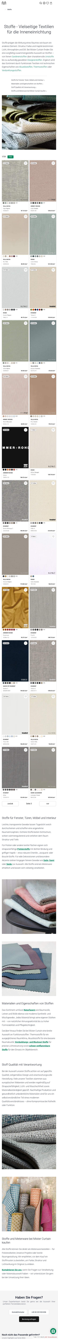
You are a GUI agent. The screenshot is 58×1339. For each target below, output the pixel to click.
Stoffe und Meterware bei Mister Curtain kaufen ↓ (29, 91)
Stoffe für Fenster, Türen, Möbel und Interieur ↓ (28, 80)
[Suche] (40, 3)
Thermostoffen (40, 67)
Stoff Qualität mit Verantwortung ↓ (23, 87)
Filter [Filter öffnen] (10, 157)
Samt (51, 860)
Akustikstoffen (25, 67)
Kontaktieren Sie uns (12, 1270)
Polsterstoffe (23, 849)
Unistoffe (49, 56)
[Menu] (54, 3)
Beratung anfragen (29, 1319)
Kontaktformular (18, 1312)
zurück (10, 804)
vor (47, 804)
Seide (9, 864)
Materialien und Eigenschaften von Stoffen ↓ (27, 84)
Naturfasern (29, 1010)
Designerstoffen (34, 60)
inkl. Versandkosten (51, 1337)
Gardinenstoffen (19, 56)
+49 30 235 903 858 (39, 1312)
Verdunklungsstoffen (11, 70)
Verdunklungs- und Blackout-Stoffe (31, 1042)
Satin (45, 860)
